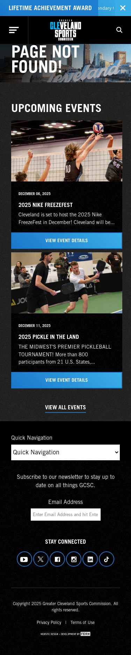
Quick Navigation (31, 437)
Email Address (65, 502)
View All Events (65, 407)
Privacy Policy (49, 622)
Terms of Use (83, 622)
